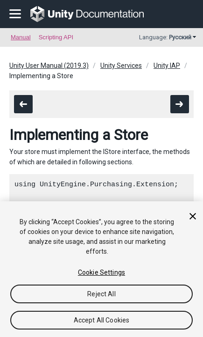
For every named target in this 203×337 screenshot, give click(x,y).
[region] (101, 269)
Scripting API (56, 37)
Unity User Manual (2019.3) (49, 65)
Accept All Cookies (102, 320)
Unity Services (121, 65)
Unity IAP (167, 65)
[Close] (192, 216)
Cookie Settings (101, 272)
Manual (21, 37)
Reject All (101, 294)
